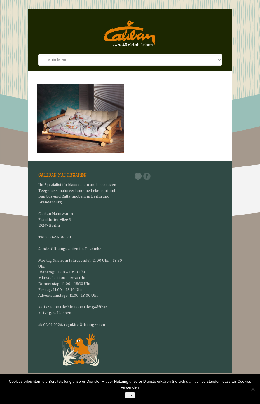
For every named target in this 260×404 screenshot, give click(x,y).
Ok (130, 395)
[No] (253, 389)
